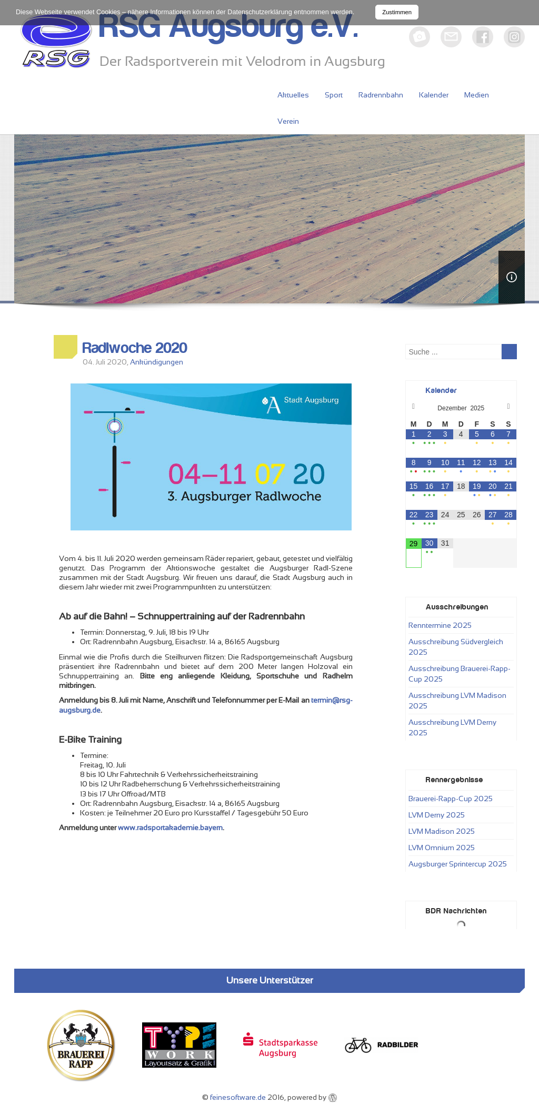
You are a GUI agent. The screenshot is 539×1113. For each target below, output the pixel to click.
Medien (476, 95)
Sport (334, 95)
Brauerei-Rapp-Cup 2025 (450, 798)
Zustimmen (397, 12)
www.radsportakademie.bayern (170, 827)
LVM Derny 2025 (436, 815)
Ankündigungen (156, 362)
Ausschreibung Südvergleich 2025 (455, 646)
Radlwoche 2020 (135, 348)
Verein (288, 121)
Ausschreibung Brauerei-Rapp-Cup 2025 (459, 673)
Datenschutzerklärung (259, 12)
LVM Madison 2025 (441, 831)
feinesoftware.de (238, 1097)
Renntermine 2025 (440, 625)
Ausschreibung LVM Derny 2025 (452, 727)
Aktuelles (293, 95)
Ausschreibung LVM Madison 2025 (457, 700)
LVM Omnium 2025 (441, 847)
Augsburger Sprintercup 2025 (457, 864)
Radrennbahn (380, 95)
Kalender (433, 95)
